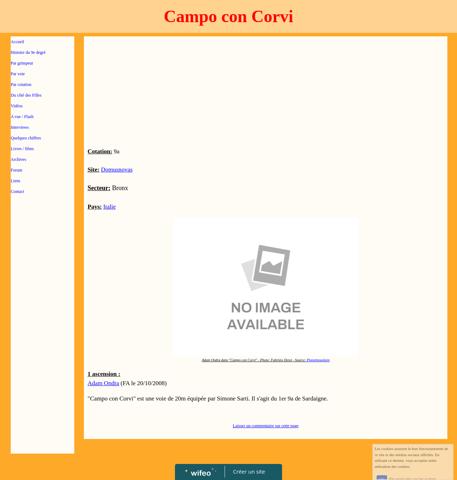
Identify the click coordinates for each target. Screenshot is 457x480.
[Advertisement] (42, 343)
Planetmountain (318, 360)
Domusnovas (117, 169)
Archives (18, 159)
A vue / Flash (22, 116)
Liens (15, 180)
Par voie (18, 73)
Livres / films (22, 148)
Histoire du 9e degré (28, 52)
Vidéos (16, 105)
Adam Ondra (103, 383)
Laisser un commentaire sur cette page (265, 425)
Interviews (20, 127)
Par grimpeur (22, 63)
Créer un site (249, 471)
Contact (17, 191)
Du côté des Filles (26, 95)
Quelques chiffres (26, 138)
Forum (16, 170)
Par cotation (21, 84)
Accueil (17, 41)
